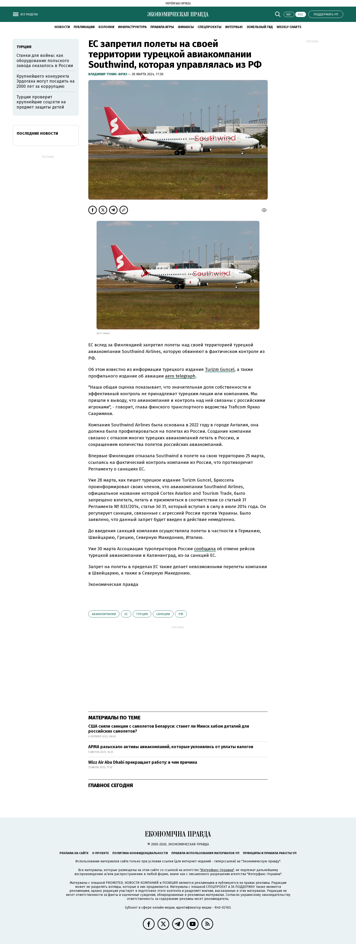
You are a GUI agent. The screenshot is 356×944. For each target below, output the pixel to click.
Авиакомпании (104, 614)
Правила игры (162, 27)
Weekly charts (289, 27)
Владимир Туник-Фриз (108, 74)
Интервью (234, 27)
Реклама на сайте (74, 853)
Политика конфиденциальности (140, 853)
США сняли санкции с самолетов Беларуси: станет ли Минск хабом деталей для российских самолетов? (168, 729)
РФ (180, 614)
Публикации (84, 27)
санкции (163, 614)
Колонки (106, 27)
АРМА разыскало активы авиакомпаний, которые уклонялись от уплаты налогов (170, 746)
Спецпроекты (209, 27)
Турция (142, 614)
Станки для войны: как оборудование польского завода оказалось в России (45, 60)
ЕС (126, 614)
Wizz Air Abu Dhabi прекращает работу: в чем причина (142, 762)
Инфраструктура (132, 27)
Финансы (186, 27)
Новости (62, 27)
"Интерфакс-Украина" (217, 870)
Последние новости (37, 133)
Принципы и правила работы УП (270, 853)
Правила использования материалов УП (205, 853)
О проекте (100, 853)
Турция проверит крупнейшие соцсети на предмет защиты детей (41, 102)
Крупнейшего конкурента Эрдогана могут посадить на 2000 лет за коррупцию (46, 81)
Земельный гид (259, 27)
